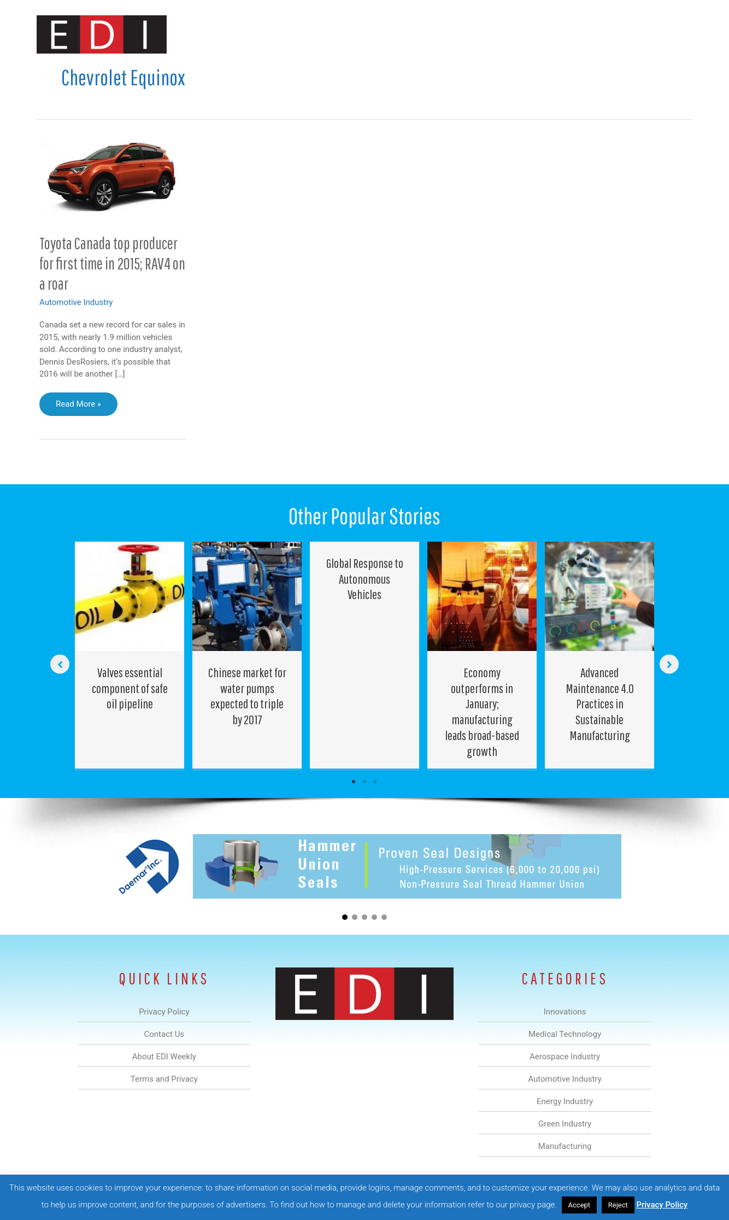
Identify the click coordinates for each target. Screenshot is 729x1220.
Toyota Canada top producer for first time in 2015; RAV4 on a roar (112, 263)
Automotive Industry (76, 302)
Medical (287, 34)
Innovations (236, 34)
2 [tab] (364, 781)
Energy (443, 34)
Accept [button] (579, 1205)
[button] (675, 34)
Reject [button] (618, 1205)
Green (484, 34)
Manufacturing (537, 34)
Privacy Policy (661, 1205)
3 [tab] (375, 781)
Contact (634, 34)
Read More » (78, 406)
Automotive (392, 34)
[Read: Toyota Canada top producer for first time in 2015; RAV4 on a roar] (112, 180)
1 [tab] (353, 781)
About (591, 34)
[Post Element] (130, 655)
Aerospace (336, 34)
